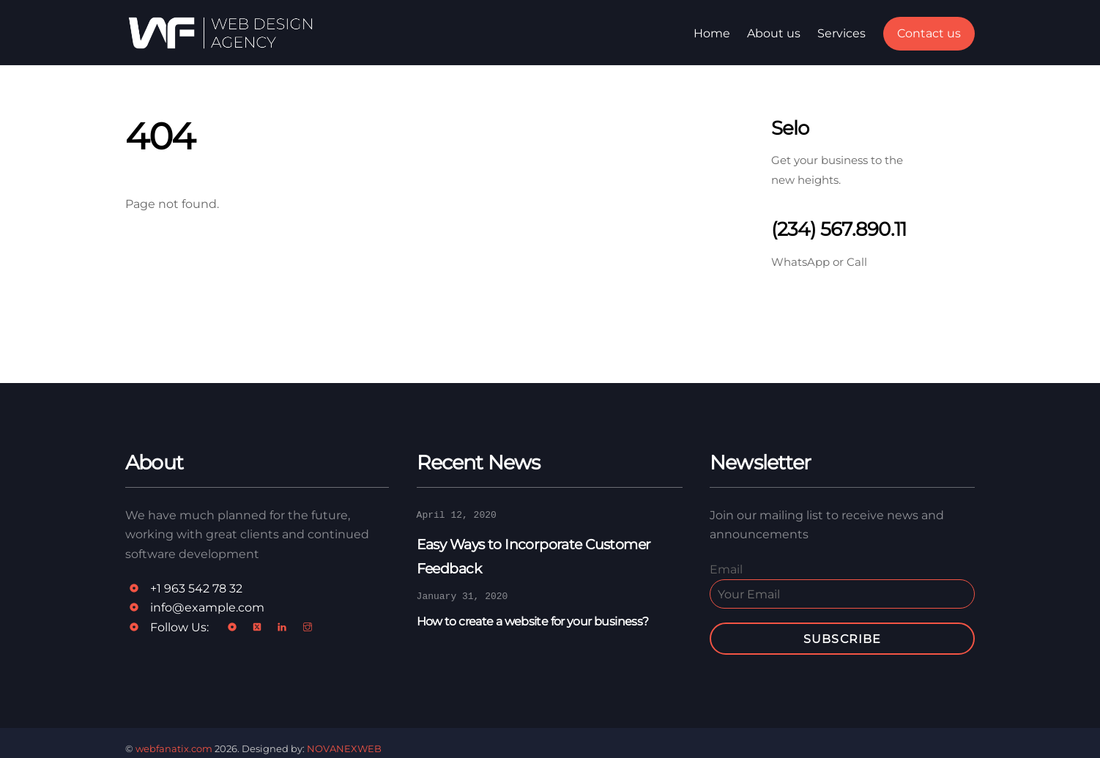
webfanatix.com (173, 748)
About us (773, 33)
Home (712, 33)
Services (841, 33)
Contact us (929, 33)
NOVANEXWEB (344, 748)
